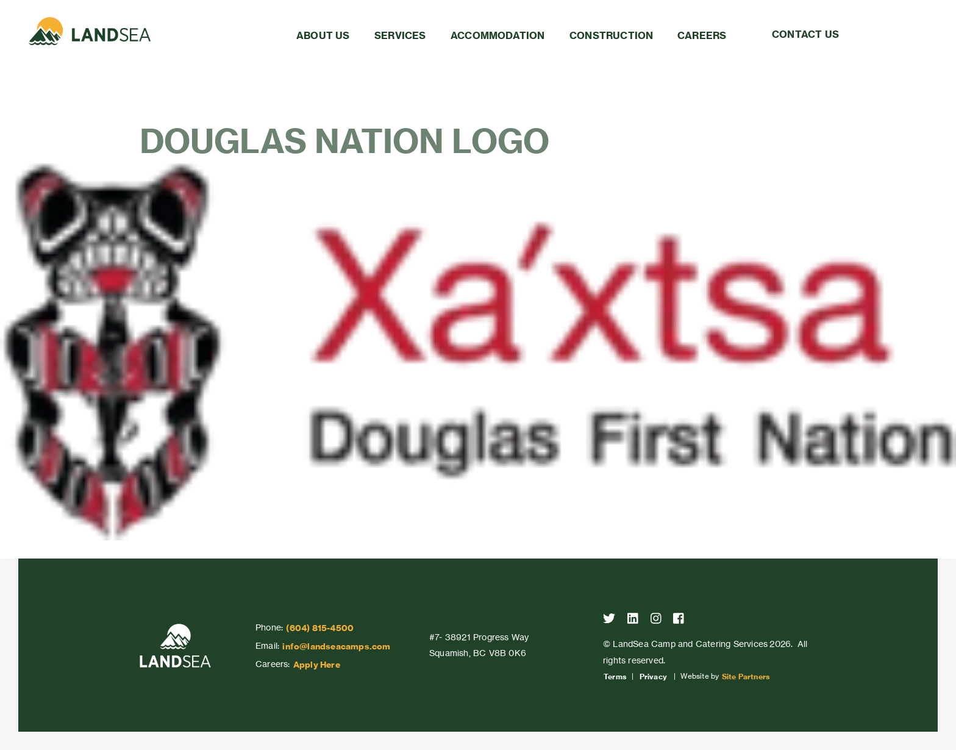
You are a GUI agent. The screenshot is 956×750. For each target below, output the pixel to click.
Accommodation (498, 35)
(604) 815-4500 (320, 628)
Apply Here (316, 665)
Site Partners (746, 677)
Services (400, 35)
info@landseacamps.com (336, 646)
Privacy (653, 677)
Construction (611, 35)
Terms (615, 677)
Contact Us (805, 34)
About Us (323, 35)
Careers (701, 35)
